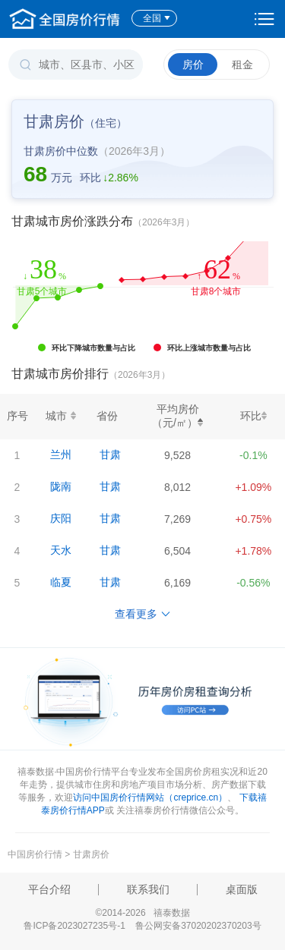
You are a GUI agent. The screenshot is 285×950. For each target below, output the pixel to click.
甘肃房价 (91, 854)
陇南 (60, 486)
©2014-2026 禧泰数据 (142, 913)
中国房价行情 (36, 854)
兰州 (60, 454)
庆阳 (60, 518)
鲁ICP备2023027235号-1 (74, 925)
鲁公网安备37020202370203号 (198, 925)
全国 (157, 18)
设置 (264, 19)
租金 (242, 64)
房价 (193, 64)
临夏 (60, 582)
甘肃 (110, 454)
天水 (60, 550)
